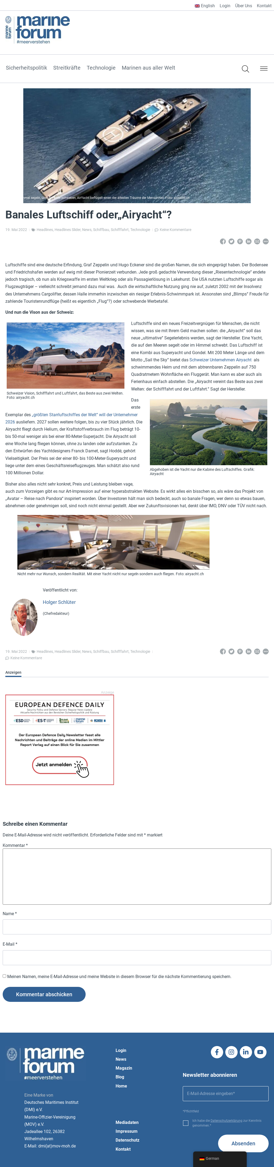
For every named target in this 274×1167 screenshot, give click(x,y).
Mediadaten (127, 1122)
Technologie (101, 68)
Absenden (243, 1143)
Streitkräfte (67, 68)
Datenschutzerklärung (226, 1121)
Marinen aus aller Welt (148, 68)
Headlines (45, 230)
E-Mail (10, 944)
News (87, 230)
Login (225, 5)
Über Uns (243, 5)
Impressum (127, 1131)
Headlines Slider (68, 230)
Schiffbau (101, 230)
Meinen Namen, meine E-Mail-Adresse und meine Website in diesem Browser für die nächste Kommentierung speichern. (119, 977)
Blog (120, 1076)
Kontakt (264, 5)
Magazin (124, 1068)
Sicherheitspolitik (26, 68)
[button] (263, 69)
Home (121, 1086)
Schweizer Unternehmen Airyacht (220, 359)
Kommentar (15, 845)
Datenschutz (127, 1140)
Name (10, 914)
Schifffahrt (120, 230)
